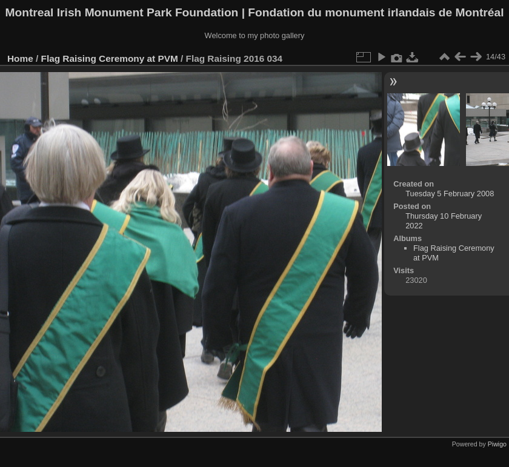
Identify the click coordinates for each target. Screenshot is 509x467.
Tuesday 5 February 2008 (449, 193)
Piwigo (497, 444)
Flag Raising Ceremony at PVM (109, 58)
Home (20, 58)
